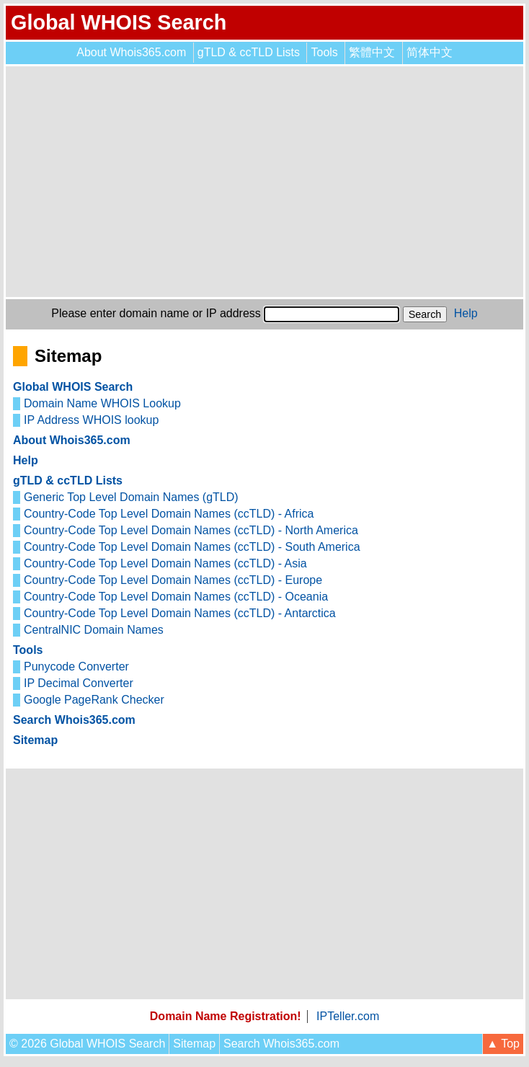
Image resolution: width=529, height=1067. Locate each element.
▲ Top (503, 1043)
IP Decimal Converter (78, 683)
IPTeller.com (347, 1016)
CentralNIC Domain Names (94, 630)
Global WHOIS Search (118, 22)
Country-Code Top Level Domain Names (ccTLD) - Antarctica (180, 613)
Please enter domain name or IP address (156, 313)
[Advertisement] (264, 182)
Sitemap (35, 740)
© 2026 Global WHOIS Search (87, 1043)
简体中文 (429, 52)
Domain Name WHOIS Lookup (102, 403)
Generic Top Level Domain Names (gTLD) (131, 497)
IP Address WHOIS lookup (91, 420)
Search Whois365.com (74, 720)
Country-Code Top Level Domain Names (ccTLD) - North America (191, 530)
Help (466, 313)
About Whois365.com (131, 52)
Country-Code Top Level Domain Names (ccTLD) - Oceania (176, 596)
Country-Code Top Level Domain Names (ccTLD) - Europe (173, 580)
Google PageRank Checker (94, 700)
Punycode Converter (76, 666)
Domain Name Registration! (225, 1016)
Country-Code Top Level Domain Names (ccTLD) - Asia (165, 563)
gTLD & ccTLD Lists (248, 52)
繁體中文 (372, 52)
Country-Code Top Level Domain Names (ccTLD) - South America (192, 547)
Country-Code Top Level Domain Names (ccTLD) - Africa (169, 514)
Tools (324, 52)
